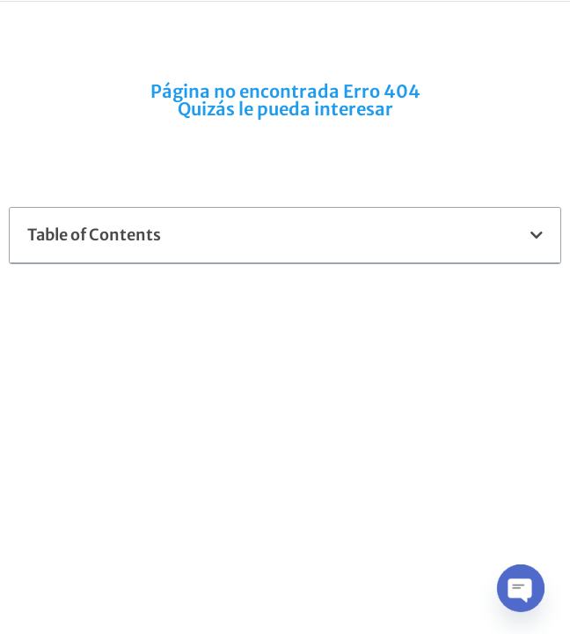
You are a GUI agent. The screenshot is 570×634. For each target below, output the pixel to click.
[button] (536, 235)
